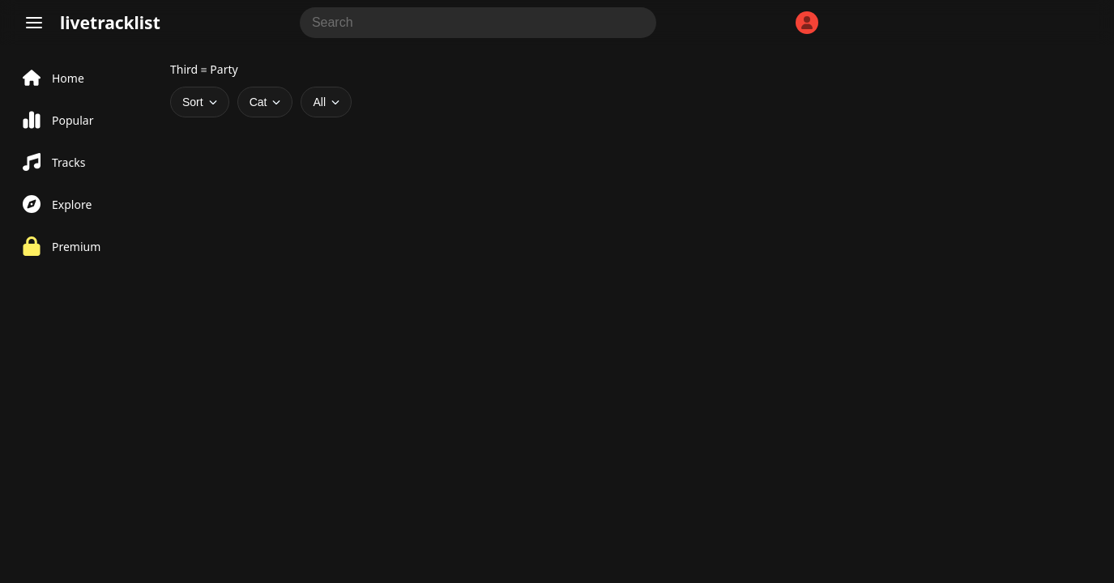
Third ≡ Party (204, 69)
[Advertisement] (494, 239)
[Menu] (34, 22)
